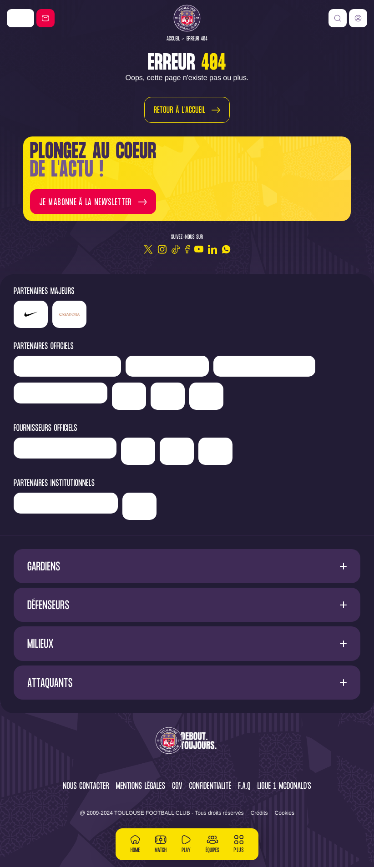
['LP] (67, 366)
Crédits (259, 813)
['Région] (66, 503)
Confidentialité (210, 786)
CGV (177, 786)
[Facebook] (187, 249)
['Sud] (129, 396)
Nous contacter (86, 786)
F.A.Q (244, 786)
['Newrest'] (167, 366)
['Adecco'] (168, 396)
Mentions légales (140, 786)
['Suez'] (206, 396)
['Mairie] (139, 506)
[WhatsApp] (226, 249)
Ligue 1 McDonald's (284, 786)
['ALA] (177, 451)
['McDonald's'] (138, 451)
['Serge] (60, 393)
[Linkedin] (212, 249)
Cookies (284, 813)
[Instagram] (162, 249)
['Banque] (65, 448)
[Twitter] (148, 249)
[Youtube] (198, 249)
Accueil (173, 38)
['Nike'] (20, 18)
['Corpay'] (215, 451)
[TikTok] (175, 249)
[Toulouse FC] (187, 18)
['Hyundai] (264, 366)
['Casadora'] (69, 314)
